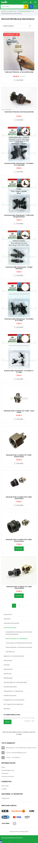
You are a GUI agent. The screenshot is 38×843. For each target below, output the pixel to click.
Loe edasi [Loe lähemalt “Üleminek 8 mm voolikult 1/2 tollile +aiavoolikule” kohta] (19, 596)
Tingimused (5, 798)
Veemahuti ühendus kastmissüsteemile (19, 112)
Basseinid (7, 709)
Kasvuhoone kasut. (8, 776)
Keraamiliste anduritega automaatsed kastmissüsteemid (19, 633)
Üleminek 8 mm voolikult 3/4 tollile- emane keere (19, 540)
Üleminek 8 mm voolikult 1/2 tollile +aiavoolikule (19, 587)
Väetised (7, 665)
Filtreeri (7, 722)
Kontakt (25, 2)
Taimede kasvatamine (11, 623)
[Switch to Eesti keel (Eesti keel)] (4, 841)
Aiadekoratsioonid (10, 696)
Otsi (26, 7)
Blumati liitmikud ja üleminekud (16, 639)
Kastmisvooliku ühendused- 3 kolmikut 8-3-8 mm (19, 319)
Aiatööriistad (8, 669)
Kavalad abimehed (10, 687)
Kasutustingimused (8, 770)
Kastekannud (10, 652)
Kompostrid (8, 614)
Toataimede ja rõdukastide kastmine (19, 643)
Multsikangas (8, 678)
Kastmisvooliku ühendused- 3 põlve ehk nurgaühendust (19, 216)
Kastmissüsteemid (25, 11)
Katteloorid (7, 674)
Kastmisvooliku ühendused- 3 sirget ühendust (19, 268)
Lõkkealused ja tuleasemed (13, 691)
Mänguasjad (24, 832)
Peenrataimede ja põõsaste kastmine (19, 647)
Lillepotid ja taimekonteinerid (14, 656)
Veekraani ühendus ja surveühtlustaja (19, 72)
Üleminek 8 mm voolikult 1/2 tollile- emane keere (19, 456)
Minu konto (5, 786)
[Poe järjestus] (16, 25)
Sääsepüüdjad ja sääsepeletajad (15, 682)
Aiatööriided (8, 660)
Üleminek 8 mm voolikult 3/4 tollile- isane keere (19, 498)
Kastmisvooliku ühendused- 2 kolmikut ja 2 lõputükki (19, 164)
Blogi (3, 767)
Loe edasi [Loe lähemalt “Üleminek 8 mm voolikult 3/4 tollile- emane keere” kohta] (19, 549)
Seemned (7, 619)
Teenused (5, 773)
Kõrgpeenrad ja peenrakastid (14, 700)
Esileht (4, 11)
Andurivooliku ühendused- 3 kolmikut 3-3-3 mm (19, 371)
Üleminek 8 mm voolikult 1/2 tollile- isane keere (19, 411)
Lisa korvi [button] (19, 80)
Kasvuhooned (14, 832)
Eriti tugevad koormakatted (13, 704)
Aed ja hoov (12, 11)
